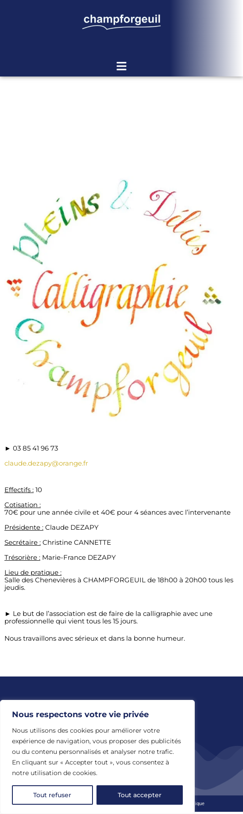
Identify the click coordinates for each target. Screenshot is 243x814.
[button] (121, 66)
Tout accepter (140, 795)
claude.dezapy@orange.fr (46, 463)
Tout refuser (52, 795)
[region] (97, 757)
